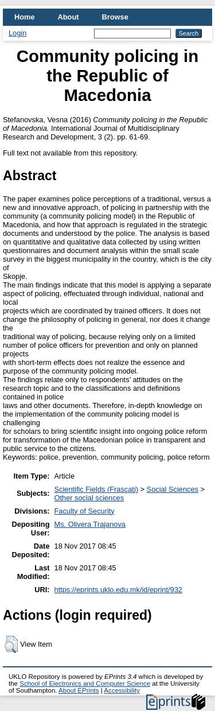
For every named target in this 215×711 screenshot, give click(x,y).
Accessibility (122, 690)
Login (17, 33)
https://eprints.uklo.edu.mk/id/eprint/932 (118, 589)
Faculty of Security (84, 511)
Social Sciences (172, 489)
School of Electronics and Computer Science (84, 683)
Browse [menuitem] (115, 17)
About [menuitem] (68, 17)
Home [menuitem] (24, 17)
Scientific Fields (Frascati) (96, 489)
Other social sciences (89, 498)
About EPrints (78, 690)
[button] (11, 644)
